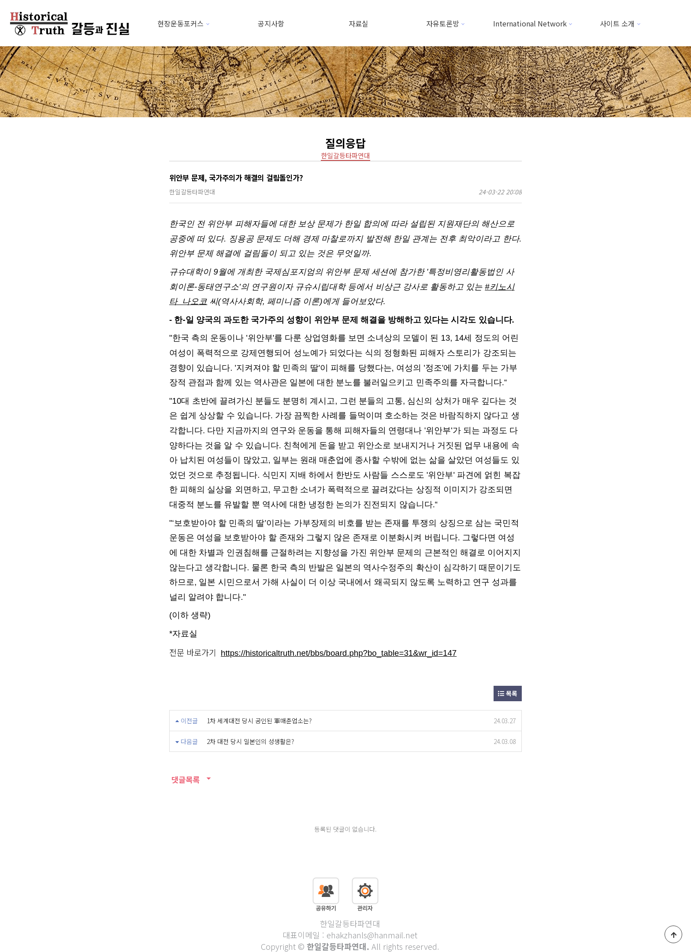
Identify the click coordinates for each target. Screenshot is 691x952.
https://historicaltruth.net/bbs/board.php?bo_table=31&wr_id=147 (339, 653)
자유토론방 (442, 23)
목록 (507, 693)
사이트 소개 (617, 23)
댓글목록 (184, 779)
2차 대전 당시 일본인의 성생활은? (250, 741)
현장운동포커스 (180, 23)
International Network (530, 23)
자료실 (358, 23)
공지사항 (271, 23)
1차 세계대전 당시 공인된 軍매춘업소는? (259, 720)
